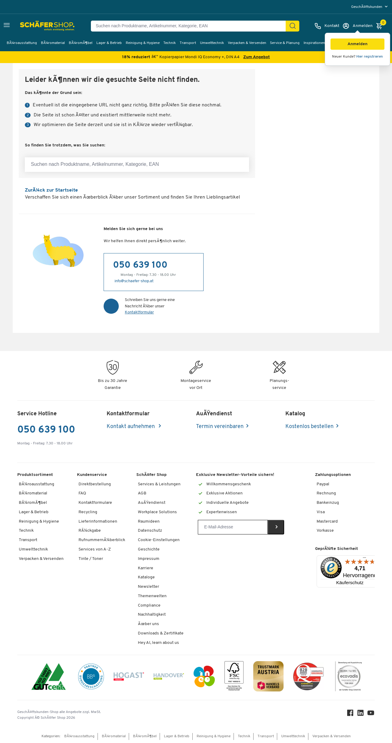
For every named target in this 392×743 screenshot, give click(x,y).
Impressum (148, 559)
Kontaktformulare (95, 502)
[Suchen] (292, 26)
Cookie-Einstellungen (159, 540)
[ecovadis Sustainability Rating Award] (348, 677)
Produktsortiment (35, 475)
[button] (357, 44)
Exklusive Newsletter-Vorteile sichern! (235, 475)
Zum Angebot (256, 57)
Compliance (149, 605)
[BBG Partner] (91, 677)
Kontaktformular (139, 312)
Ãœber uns (148, 624)
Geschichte (149, 549)
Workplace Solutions (157, 512)
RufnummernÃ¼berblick (101, 540)
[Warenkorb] (381, 26)
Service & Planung (285, 43)
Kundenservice (92, 475)
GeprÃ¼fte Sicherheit (336, 549)
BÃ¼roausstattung (22, 43)
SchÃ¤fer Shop (151, 475)
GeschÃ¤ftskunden (367, 7)
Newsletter (148, 586)
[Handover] (169, 677)
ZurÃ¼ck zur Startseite (51, 190)
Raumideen (149, 521)
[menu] (370, 7)
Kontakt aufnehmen (131, 427)
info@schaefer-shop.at (134, 281)
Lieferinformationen (97, 521)
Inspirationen (314, 43)
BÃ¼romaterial (53, 43)
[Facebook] (350, 714)
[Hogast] (129, 677)
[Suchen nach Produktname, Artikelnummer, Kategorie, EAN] (191, 26)
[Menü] (364, 559)
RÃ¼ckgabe (89, 530)
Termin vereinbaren (220, 427)
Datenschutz (150, 530)
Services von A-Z (94, 549)
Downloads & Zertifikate (161, 633)
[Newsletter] (233, 527)
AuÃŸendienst (151, 502)
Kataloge (146, 577)
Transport (188, 43)
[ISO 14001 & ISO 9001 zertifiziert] (48, 677)
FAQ (82, 493)
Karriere (145, 568)
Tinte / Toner (90, 559)
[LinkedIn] (360, 714)
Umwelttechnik (212, 43)
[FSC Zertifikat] (234, 677)
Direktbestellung (94, 484)
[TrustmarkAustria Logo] (268, 677)
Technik (169, 43)
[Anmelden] (357, 26)
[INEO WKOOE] (204, 677)
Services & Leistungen (159, 484)
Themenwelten (152, 596)
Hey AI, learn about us (158, 643)
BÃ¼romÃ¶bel (80, 43)
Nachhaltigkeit (152, 614)
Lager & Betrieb (109, 43)
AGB (142, 493)
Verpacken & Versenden (247, 43)
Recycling (87, 512)
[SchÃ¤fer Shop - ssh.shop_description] (34, 26)
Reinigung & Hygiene (143, 43)
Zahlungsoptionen (333, 475)
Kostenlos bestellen (309, 427)
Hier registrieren (369, 57)
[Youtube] (371, 714)
